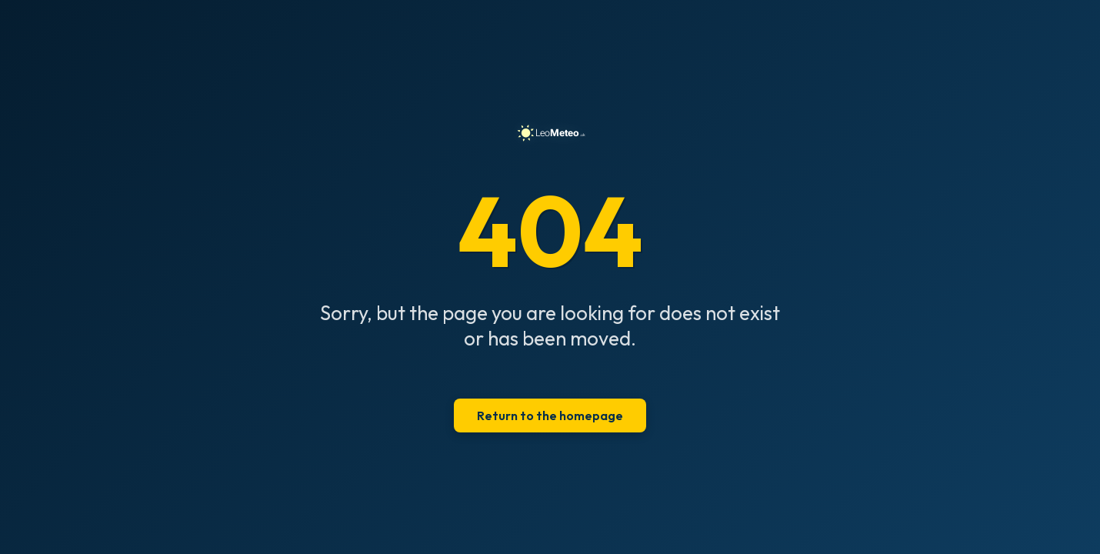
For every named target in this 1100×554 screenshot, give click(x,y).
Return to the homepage (550, 415)
